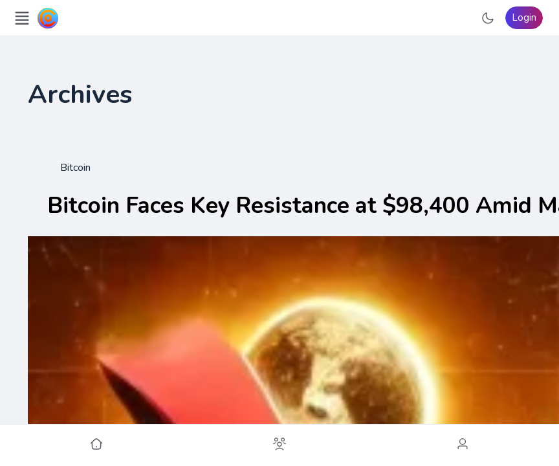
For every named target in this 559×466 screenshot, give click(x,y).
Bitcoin (75, 168)
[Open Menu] (22, 18)
